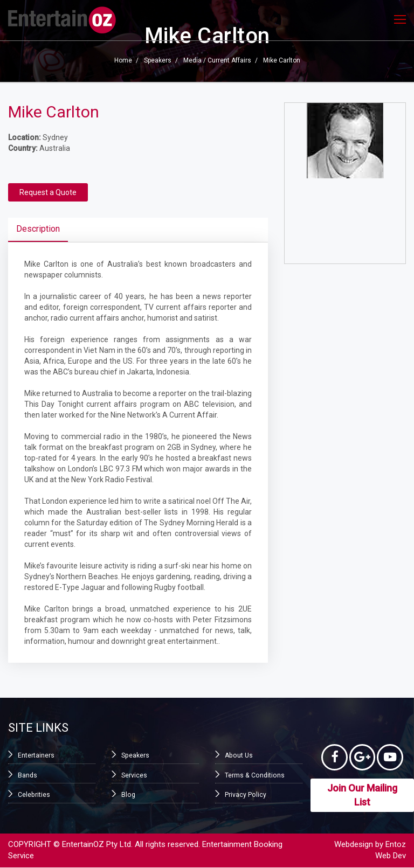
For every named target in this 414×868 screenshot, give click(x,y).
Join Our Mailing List (362, 795)
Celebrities (34, 794)
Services (134, 775)
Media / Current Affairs (217, 60)
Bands (27, 775)
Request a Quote (48, 192)
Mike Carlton (281, 60)
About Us (238, 755)
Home (123, 60)
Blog (128, 794)
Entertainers (36, 755)
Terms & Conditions (254, 775)
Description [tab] (38, 229)
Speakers (157, 60)
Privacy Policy (245, 794)
